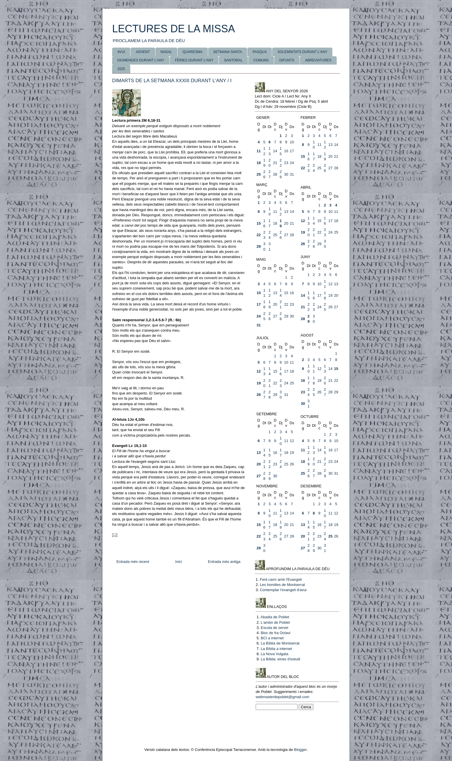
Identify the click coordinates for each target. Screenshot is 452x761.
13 (330, 144)
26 (303, 244)
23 (286, 163)
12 (303, 221)
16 (286, 151)
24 (292, 163)
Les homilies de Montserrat (282, 585)
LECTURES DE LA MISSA (173, 29)
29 (259, 246)
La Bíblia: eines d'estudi (280, 659)
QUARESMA (193, 52)
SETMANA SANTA (227, 52)
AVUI (121, 52)
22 (303, 168)
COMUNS (261, 60)
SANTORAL (233, 60)
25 (259, 174)
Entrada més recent (132, 561)
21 (275, 163)
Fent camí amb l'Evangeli (281, 579)
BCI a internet (272, 638)
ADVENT (143, 52)
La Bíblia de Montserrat (280, 643)
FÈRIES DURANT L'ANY (194, 60)
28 (275, 174)
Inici (178, 561)
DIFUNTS (286, 60)
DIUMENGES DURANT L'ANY (140, 60)
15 (303, 156)
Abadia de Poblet (275, 617)
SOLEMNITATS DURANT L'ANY (302, 52)
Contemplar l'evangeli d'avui (283, 590)
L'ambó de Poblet (275, 622)
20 (330, 156)
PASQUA (260, 52)
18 (259, 163)
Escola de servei (274, 627)
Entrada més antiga (224, 561)
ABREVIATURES (318, 60)
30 (286, 174)
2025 (121, 69)
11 (259, 151)
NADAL (166, 52)
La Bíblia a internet (276, 649)
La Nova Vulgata (274, 654)
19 (303, 232)
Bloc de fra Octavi (275, 633)
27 (330, 168)
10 (292, 142)
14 (275, 151)
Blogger (300, 749)
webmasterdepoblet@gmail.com (282, 697)
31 (292, 174)
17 (292, 151)
